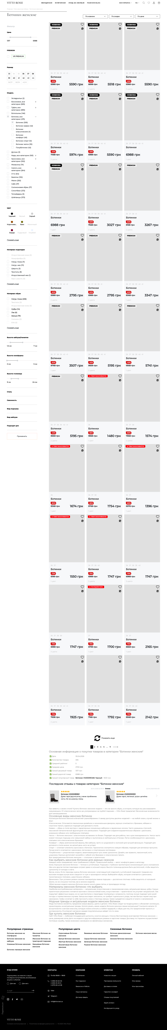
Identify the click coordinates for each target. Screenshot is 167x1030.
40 (64, 76)
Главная (10, 12)
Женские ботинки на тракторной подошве (41, 942)
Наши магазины (81, 992)
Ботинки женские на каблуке (16, 942)
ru (136, 4)
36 (52, 76)
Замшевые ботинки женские (40, 948)
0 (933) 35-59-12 (56, 983)
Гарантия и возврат (111, 992)
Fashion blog (93, 4)
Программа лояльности (112, 981)
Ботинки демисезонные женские (120, 937)
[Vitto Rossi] (15, 4)
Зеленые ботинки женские (95, 944)
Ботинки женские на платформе (16, 937)
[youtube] (21, 999)
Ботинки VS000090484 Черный (88, 781)
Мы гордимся (81, 981)
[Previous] (52, 798)
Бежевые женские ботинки (96, 936)
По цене (141, 19)
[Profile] (154, 4)
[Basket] (159, 4)
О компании (80, 975)
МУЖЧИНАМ (60, 4)
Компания (80, 970)
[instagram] (8, 999)
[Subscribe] (32, 990)
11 (110, 750)
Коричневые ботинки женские (68, 937)
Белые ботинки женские (69, 941)
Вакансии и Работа (82, 986)
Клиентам (108, 970)
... (107, 750)
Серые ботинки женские (94, 941)
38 (58, 76)
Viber (52, 990)
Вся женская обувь (21, 12)
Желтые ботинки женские (70, 944)
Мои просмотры (138, 986)
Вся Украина (124, 4)
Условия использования (16, 1024)
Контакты (52, 970)
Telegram (54, 996)
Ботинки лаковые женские (18, 952)
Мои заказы (136, 981)
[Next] (156, 798)
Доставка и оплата (110, 986)
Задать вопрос (109, 1003)
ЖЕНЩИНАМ (46, 4)
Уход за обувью (76, 4)
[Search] (144, 4)
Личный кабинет (138, 975)
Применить (22, 439)
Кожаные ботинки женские (19, 947)
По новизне (90, 19)
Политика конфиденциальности (41, 1024)
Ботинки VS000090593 (126, 797)
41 (67, 76)
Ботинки (56, 79)
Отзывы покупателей (111, 997)
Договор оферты (82, 997)
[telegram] (17, 999)
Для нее (13, 983)
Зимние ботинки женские (121, 941)
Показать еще (108, 741)
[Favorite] (149, 4)
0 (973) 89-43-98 (56, 985)
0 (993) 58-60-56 (56, 981)
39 (61, 76)
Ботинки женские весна (146, 936)
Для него (25, 983)
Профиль (136, 970)
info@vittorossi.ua (57, 1001)
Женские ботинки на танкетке (41, 937)
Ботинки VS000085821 (70, 797)
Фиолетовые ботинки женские (68, 948)
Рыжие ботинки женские (95, 947)
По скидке (115, 19)
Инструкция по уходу (111, 1008)
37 (55, 76)
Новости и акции (110, 975)
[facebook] (12, 999)
